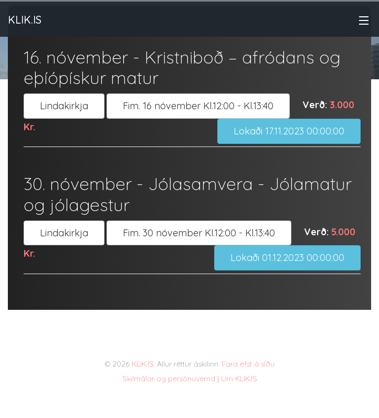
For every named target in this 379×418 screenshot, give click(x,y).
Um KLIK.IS (239, 378)
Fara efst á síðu (248, 364)
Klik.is (24, 19)
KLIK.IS (143, 364)
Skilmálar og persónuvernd (168, 378)
